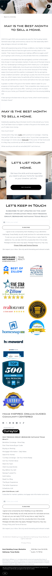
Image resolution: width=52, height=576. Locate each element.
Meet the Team (7, 464)
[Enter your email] (27, 222)
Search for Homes (8, 454)
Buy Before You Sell (9, 470)
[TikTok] (23, 423)
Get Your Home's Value (10, 461)
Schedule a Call (7, 488)
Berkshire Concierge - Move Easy (13, 442)
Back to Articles (10, 17)
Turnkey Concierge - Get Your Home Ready (17, 458)
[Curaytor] (10, 433)
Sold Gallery (6, 476)
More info (37, 568)
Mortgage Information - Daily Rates (14, 451)
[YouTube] (17, 423)
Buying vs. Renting (8, 448)
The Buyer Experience (10, 482)
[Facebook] (3, 423)
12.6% (20, 135)
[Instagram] (20, 423)
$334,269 (25, 140)
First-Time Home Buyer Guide (12, 445)
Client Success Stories (9, 467)
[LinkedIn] (10, 423)
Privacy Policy (26, 543)
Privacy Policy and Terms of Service (26, 245)
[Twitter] (6, 423)
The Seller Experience (10, 485)
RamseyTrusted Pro (9, 473)
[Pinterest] (13, 423)
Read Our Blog (7, 479)
